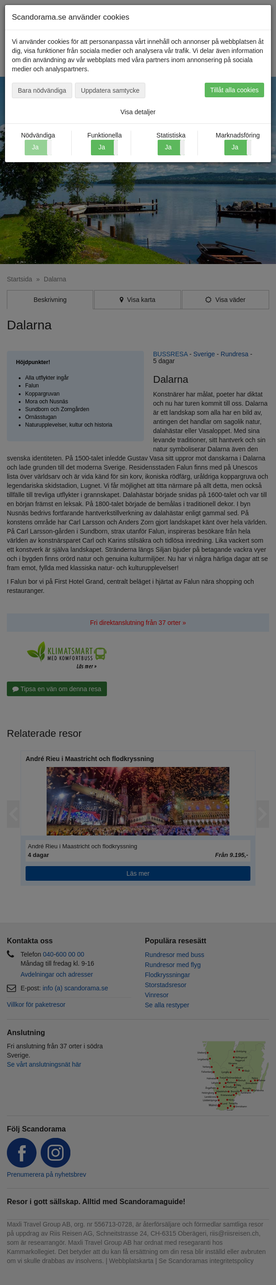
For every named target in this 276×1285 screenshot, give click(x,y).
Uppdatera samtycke (110, 90)
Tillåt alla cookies (234, 90)
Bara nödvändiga (42, 90)
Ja (101, 147)
